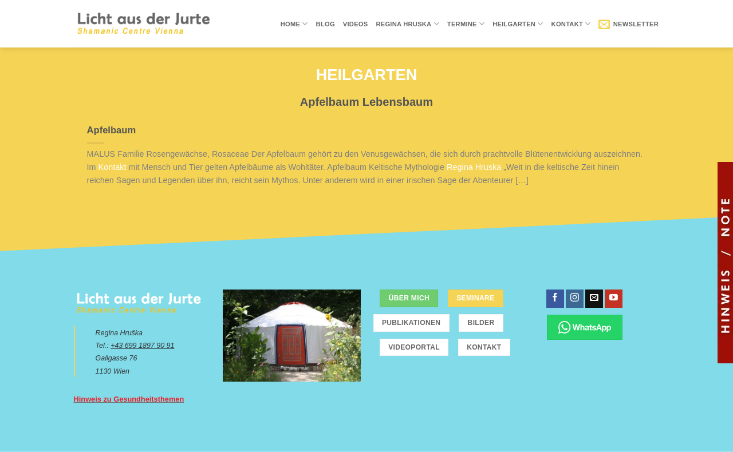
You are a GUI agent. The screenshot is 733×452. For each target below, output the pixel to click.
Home (294, 23)
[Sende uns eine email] (594, 299)
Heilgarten (517, 23)
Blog (325, 24)
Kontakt (571, 23)
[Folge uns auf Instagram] (575, 299)
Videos (355, 24)
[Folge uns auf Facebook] (555, 299)
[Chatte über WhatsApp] (585, 327)
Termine (465, 23)
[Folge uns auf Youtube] (613, 299)
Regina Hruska (407, 23)
